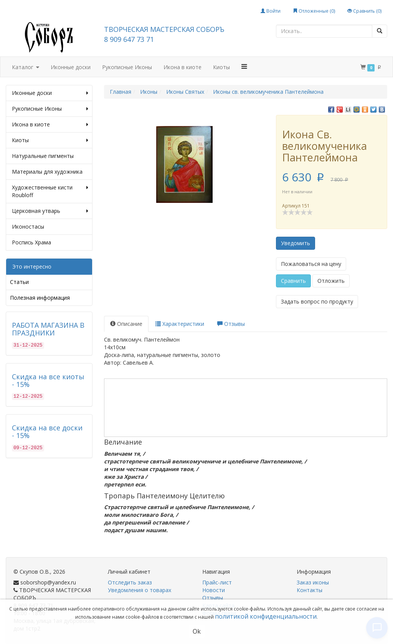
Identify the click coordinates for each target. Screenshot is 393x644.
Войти (271, 11)
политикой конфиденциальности (266, 616)
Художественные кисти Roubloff (50, 191)
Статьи (19, 281)
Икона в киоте (182, 67)
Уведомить (295, 243)
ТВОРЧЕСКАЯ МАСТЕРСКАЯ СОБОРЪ (164, 29)
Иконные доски (71, 67)
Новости (213, 590)
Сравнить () (364, 11)
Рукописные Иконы (127, 67)
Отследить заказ (130, 582)
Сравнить (293, 280)
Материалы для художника (47, 171)
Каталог (25, 67)
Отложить (331, 280)
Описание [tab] (126, 323)
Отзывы (212, 597)
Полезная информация (40, 297)
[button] (244, 66)
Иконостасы (28, 226)
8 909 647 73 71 (129, 39)
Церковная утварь (50, 211)
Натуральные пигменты (43, 155)
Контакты (309, 590)
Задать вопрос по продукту (317, 301)
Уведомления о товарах (139, 590)
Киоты (221, 67)
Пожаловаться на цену (311, 263)
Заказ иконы (313, 582)
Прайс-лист (217, 582)
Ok (197, 631)
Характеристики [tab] (179, 323)
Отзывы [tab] (231, 323)
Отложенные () (314, 11)
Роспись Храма (31, 242)
